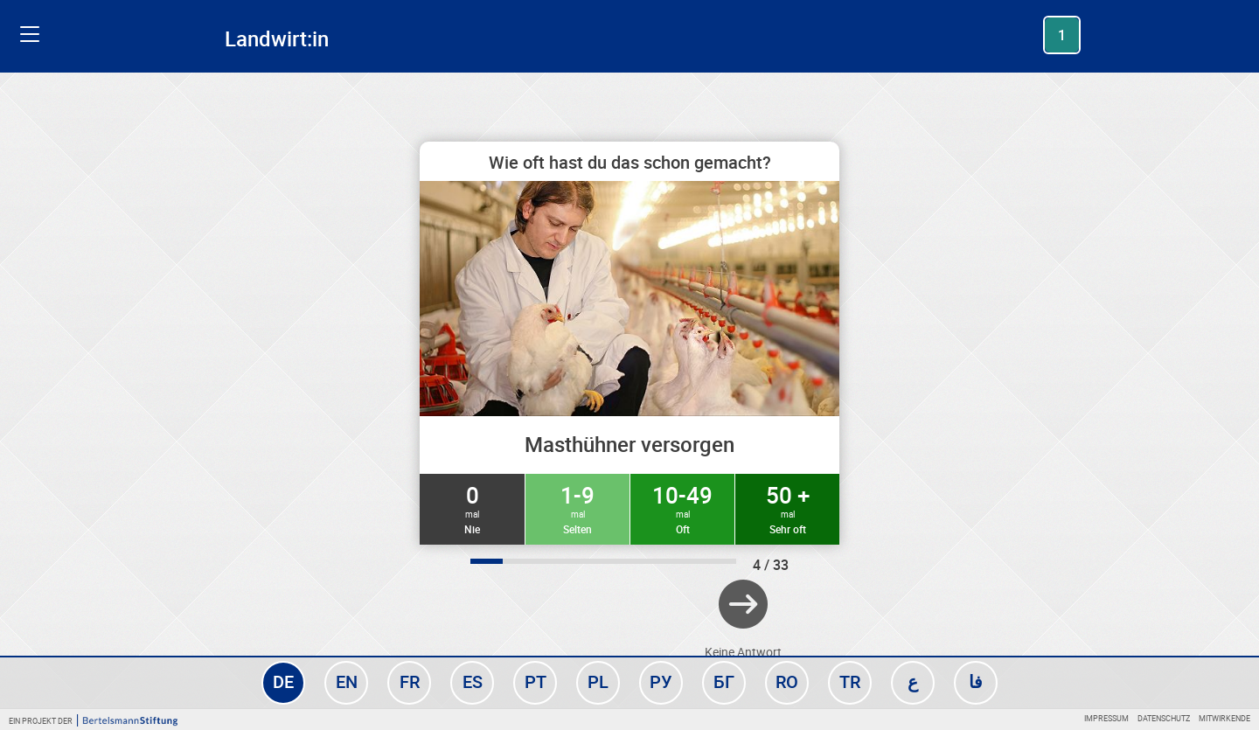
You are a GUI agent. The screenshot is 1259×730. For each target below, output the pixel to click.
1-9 (577, 508)
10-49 (682, 508)
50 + (787, 508)
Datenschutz (1163, 718)
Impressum (1106, 718)
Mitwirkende (1224, 718)
